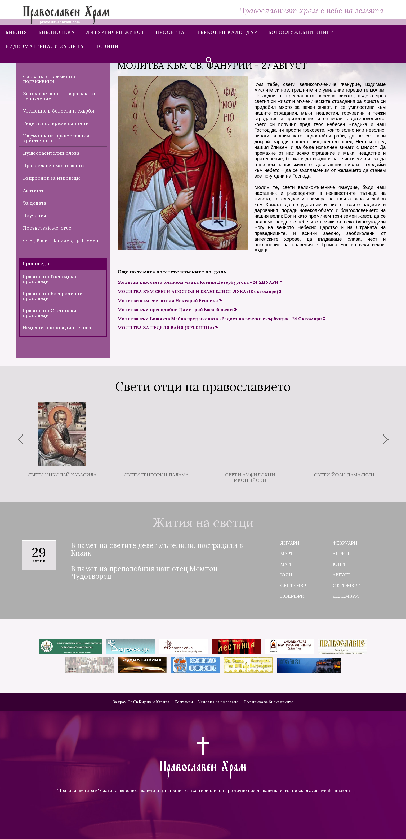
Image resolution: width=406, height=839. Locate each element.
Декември (346, 596)
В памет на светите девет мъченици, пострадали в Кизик (157, 549)
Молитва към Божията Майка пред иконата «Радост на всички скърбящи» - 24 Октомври (220, 318)
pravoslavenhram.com (327, 790)
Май (285, 564)
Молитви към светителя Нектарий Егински (168, 300)
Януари (290, 543)
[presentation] (20, 439)
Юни (339, 564)
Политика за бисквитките (268, 701)
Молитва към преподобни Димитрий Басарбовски (175, 309)
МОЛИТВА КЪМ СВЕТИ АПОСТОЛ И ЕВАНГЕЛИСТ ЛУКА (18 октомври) (198, 291)
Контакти (184, 701)
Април (341, 553)
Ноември (292, 596)
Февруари (345, 543)
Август (342, 575)
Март (286, 553)
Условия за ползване (218, 701)
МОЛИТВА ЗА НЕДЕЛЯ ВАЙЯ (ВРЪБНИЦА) (166, 327)
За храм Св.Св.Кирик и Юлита (141, 701)
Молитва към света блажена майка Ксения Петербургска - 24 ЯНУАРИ (198, 282)
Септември (295, 585)
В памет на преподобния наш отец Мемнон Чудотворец (144, 572)
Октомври (347, 585)
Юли (286, 575)
